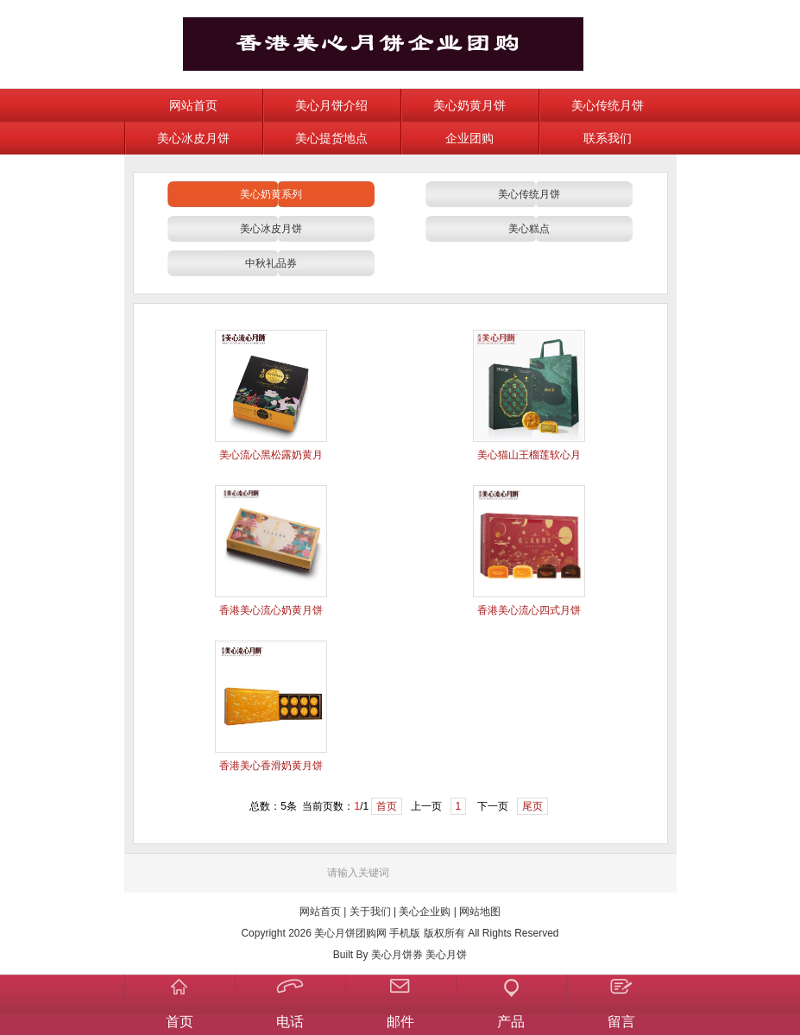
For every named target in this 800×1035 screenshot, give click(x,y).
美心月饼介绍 (331, 105)
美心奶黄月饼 (469, 105)
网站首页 (193, 105)
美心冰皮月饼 (193, 138)
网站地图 (480, 912)
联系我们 (607, 138)
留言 (621, 1021)
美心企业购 (424, 912)
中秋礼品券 (271, 263)
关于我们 (370, 912)
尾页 (532, 806)
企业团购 (469, 138)
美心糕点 (529, 229)
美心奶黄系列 (271, 194)
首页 (386, 806)
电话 (290, 1021)
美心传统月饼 (607, 105)
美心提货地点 (331, 138)
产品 (511, 1021)
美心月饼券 (397, 955)
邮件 (400, 1021)
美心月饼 (446, 955)
